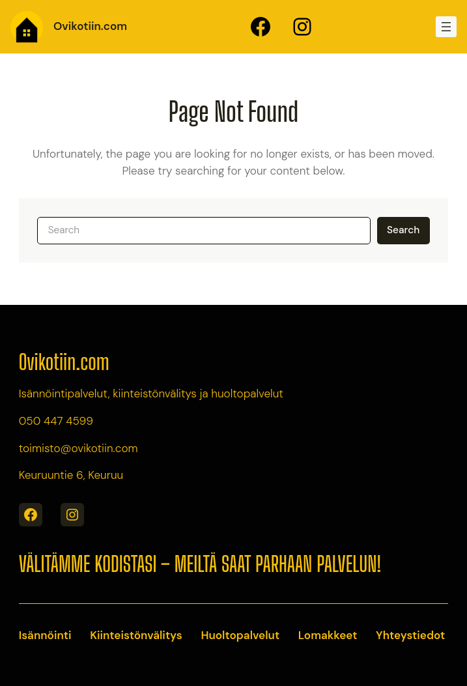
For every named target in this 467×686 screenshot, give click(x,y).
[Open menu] (446, 26)
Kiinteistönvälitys (136, 635)
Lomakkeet (328, 635)
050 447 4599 (56, 421)
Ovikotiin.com (90, 26)
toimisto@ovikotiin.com (78, 448)
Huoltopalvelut (240, 635)
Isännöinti (45, 635)
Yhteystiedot (410, 635)
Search (403, 229)
